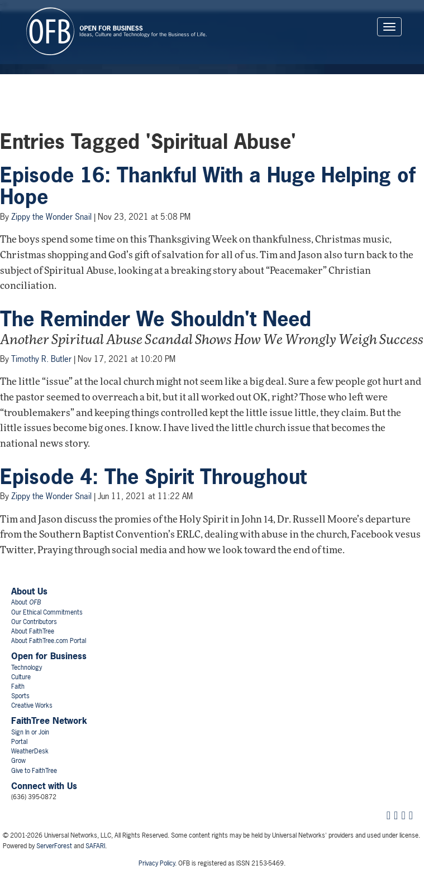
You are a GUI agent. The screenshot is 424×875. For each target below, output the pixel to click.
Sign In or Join (30, 732)
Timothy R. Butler (41, 359)
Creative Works (32, 705)
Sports (20, 696)
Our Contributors (34, 621)
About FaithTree (32, 631)
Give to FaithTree (34, 770)
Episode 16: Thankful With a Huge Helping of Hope (208, 186)
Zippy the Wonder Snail (51, 216)
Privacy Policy (157, 863)
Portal (19, 741)
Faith (18, 686)
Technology (26, 667)
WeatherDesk (30, 751)
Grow (18, 760)
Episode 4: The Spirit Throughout (153, 476)
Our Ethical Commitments (47, 612)
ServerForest (54, 846)
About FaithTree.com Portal (48, 640)
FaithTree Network (49, 720)
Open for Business (49, 656)
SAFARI (95, 846)
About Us (29, 591)
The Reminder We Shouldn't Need (155, 319)
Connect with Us (44, 786)
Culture (21, 677)
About (26, 602)
